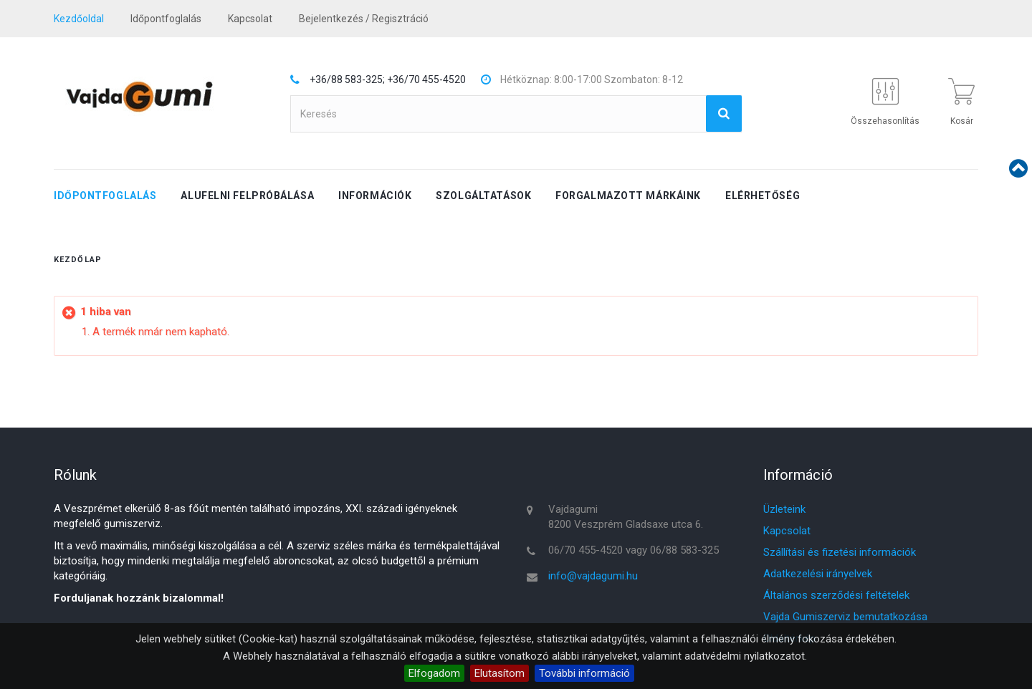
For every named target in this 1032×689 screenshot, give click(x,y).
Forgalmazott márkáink (628, 195)
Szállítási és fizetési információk (839, 552)
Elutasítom (499, 673)
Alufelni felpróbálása (247, 195)
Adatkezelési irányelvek (817, 573)
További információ (584, 673)
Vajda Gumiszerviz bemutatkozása (845, 616)
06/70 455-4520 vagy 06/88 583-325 (633, 550)
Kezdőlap (78, 259)
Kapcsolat (787, 530)
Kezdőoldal (79, 18)
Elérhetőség (762, 195)
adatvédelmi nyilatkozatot (744, 656)
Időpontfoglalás (165, 18)
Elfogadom (434, 673)
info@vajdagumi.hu (593, 575)
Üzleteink (784, 509)
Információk (374, 195)
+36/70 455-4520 (426, 79)
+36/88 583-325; (347, 79)
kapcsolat (250, 18)
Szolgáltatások (483, 195)
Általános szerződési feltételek (836, 595)
